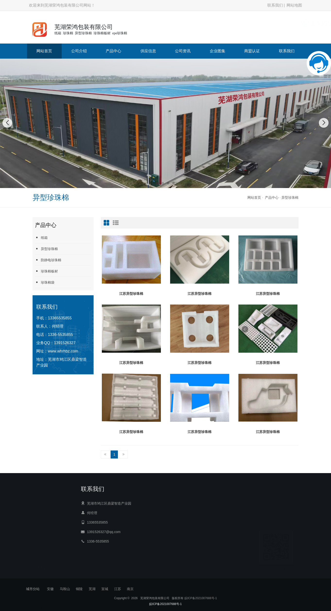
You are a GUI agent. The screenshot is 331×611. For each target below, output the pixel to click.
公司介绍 (79, 51)
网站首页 (44, 51)
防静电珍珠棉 (48, 260)
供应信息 (148, 51)
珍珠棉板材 (46, 271)
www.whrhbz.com (63, 351)
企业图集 (217, 51)
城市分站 (33, 589)
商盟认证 (252, 51)
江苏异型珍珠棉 (131, 294)
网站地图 (294, 5)
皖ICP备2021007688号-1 (200, 609)
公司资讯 (183, 51)
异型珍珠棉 (289, 197)
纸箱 (41, 237)
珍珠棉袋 (44, 282)
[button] (157, 183)
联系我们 (275, 5)
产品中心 (113, 51)
